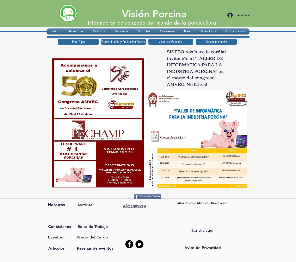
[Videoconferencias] (216, 42)
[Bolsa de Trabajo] (92, 227)
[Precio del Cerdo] (92, 237)
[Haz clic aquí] (202, 230)
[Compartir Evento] (147, 196)
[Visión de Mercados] (170, 42)
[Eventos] (55, 237)
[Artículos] (56, 248)
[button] (202, 247)
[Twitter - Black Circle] (139, 244)
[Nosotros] (56, 205)
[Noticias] (85, 205)
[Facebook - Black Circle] (129, 244)
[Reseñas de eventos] (95, 248)
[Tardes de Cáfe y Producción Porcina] (123, 42)
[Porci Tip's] (78, 42)
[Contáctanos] (59, 227)
